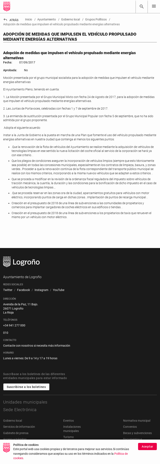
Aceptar (147, 447)
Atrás (10, 20)
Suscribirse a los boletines (26, 387)
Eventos (68, 420)
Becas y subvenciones (137, 433)
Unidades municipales (25, 402)
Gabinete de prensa (15, 433)
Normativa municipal (136, 420)
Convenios (130, 426)
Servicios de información (19, 426)
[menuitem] (7, 290)
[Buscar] (142, 6)
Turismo (68, 437)
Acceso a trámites (15, 439)
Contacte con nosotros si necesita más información (36, 345)
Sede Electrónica (20, 409)
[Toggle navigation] (154, 6)
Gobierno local (12, 420)
